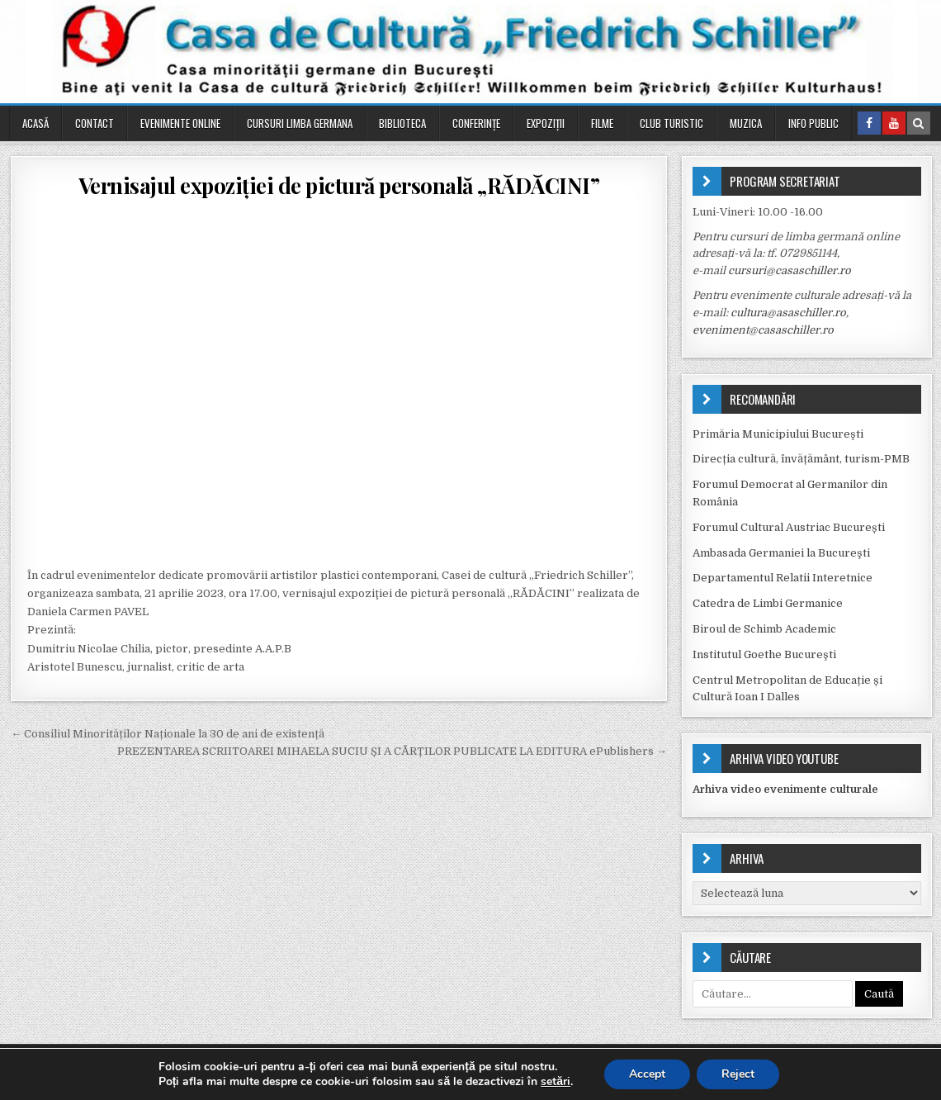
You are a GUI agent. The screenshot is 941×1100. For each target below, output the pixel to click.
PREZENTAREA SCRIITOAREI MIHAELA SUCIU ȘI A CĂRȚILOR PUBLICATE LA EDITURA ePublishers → (392, 751)
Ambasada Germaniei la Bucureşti (781, 553)
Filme (602, 123)
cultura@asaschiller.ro (788, 312)
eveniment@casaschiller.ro (763, 330)
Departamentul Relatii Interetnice (782, 577)
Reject (737, 1074)
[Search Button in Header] (918, 123)
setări (555, 1081)
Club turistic (671, 123)
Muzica (746, 123)
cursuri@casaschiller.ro (789, 270)
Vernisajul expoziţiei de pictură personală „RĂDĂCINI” (339, 185)
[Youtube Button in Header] (894, 123)
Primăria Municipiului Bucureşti (778, 434)
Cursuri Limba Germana (299, 123)
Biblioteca (402, 123)
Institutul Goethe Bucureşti (764, 654)
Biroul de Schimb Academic (764, 629)
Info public (813, 123)
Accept (647, 1074)
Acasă (35, 123)
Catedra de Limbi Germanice (768, 603)
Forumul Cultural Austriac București (789, 527)
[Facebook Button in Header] (869, 123)
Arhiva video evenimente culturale (785, 789)
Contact (94, 123)
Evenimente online (180, 123)
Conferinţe (476, 123)
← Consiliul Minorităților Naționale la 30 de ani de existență (167, 734)
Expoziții (546, 123)
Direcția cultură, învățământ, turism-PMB (801, 459)
